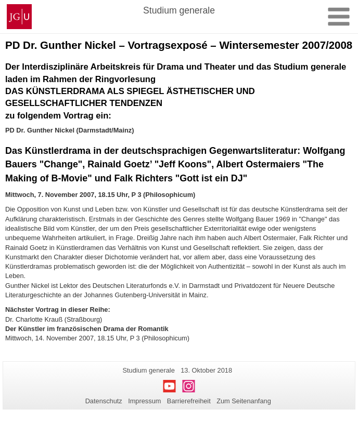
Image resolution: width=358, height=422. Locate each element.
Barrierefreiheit (189, 401)
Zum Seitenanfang (243, 401)
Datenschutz (103, 401)
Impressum (144, 401)
